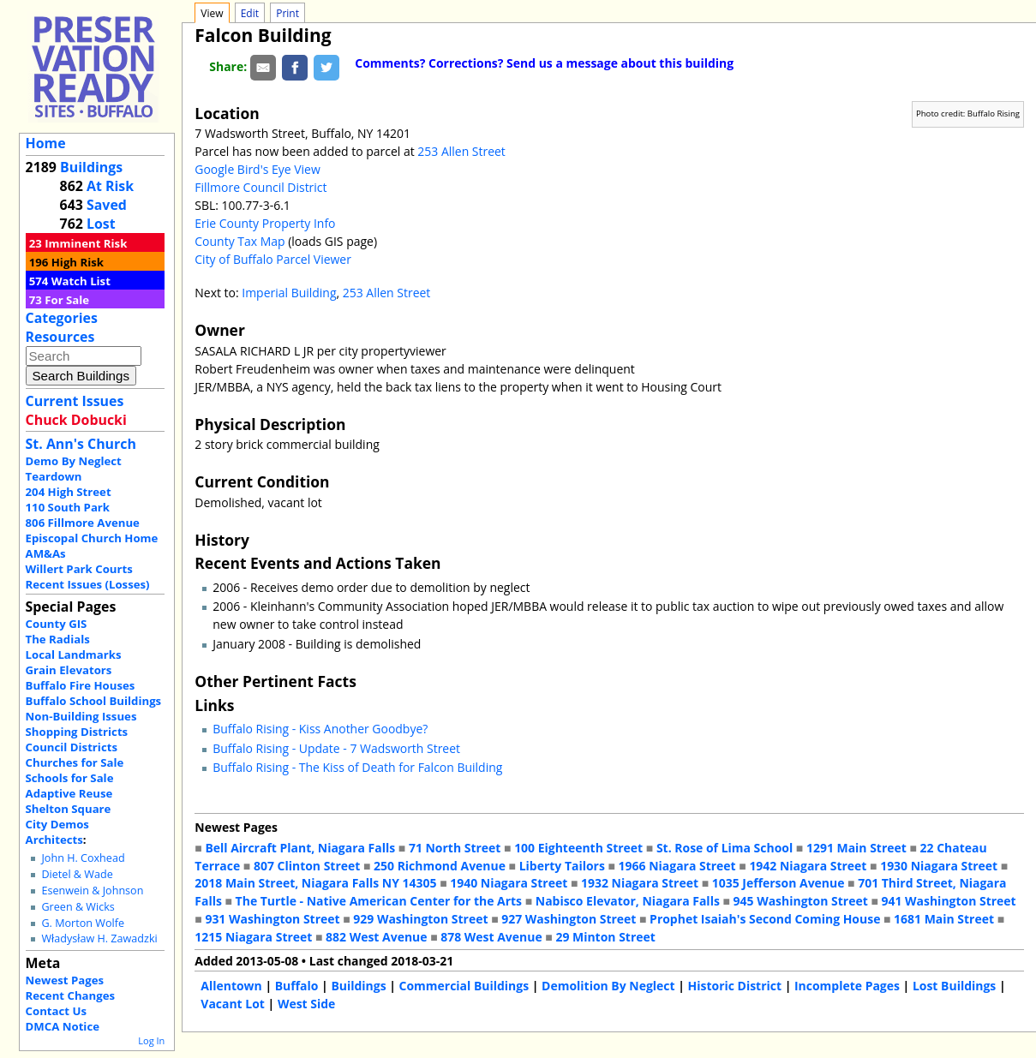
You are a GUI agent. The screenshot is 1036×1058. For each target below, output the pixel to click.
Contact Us (56, 1011)
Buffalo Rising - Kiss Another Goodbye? (320, 728)
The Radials (58, 639)
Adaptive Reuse (69, 793)
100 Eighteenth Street (578, 848)
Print (287, 13)
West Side (306, 1003)
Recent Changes (71, 995)
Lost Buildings (954, 985)
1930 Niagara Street (938, 866)
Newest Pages (65, 980)
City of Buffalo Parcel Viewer (273, 259)
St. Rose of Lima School (724, 848)
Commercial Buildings (464, 985)
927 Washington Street (568, 919)
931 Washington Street (272, 919)
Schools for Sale (70, 778)
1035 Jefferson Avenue (778, 883)
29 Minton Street (605, 937)
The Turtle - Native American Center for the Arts (379, 901)
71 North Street (455, 848)
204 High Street (68, 491)
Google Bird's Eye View (257, 169)
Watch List (81, 281)
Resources (60, 336)
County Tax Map (239, 241)
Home (46, 143)
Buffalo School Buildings (94, 700)
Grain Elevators (69, 670)
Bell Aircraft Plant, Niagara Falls (300, 848)
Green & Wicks (77, 907)
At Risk (110, 185)
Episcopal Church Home (92, 538)
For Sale (67, 300)
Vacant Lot (233, 1003)
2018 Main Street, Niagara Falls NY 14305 (315, 883)
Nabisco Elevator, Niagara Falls (628, 901)
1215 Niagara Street (253, 937)
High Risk (77, 262)
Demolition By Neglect (608, 985)
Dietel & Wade (76, 874)
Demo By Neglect (74, 461)
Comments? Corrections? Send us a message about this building (544, 63)
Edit (250, 13)
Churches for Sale (75, 762)
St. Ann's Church (81, 443)
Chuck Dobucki (76, 419)
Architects (54, 839)
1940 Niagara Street (508, 883)
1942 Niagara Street (807, 866)
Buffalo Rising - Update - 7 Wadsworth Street (336, 748)
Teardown (54, 476)
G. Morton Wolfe (82, 923)
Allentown (231, 985)
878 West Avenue (491, 937)
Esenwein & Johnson (92, 890)
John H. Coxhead (82, 858)
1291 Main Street (856, 848)
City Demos (57, 824)
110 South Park (68, 507)
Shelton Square (68, 808)
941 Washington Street (948, 901)
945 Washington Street (801, 901)
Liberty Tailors (562, 866)
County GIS (56, 623)
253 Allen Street (461, 151)
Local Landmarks (74, 654)
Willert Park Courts (79, 569)
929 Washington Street (420, 919)
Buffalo (297, 985)
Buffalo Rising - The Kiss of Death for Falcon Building (357, 767)
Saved (107, 204)
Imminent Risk (86, 243)
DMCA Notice (62, 1026)
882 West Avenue (376, 937)
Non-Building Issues (81, 716)
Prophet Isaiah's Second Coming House (765, 919)
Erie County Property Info (265, 223)
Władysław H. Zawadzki (99, 938)
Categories (62, 317)
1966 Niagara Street (677, 866)
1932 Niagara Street (639, 883)
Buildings (91, 167)
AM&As (46, 553)
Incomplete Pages (847, 985)
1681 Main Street (944, 919)
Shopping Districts (77, 731)
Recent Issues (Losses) (88, 584)
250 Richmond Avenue (440, 866)
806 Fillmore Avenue (83, 522)
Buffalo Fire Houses (80, 685)
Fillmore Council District (260, 187)
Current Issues (75, 401)
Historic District (735, 985)
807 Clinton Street (307, 866)
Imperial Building (289, 292)
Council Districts (71, 747)
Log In (151, 1040)
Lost (101, 223)
